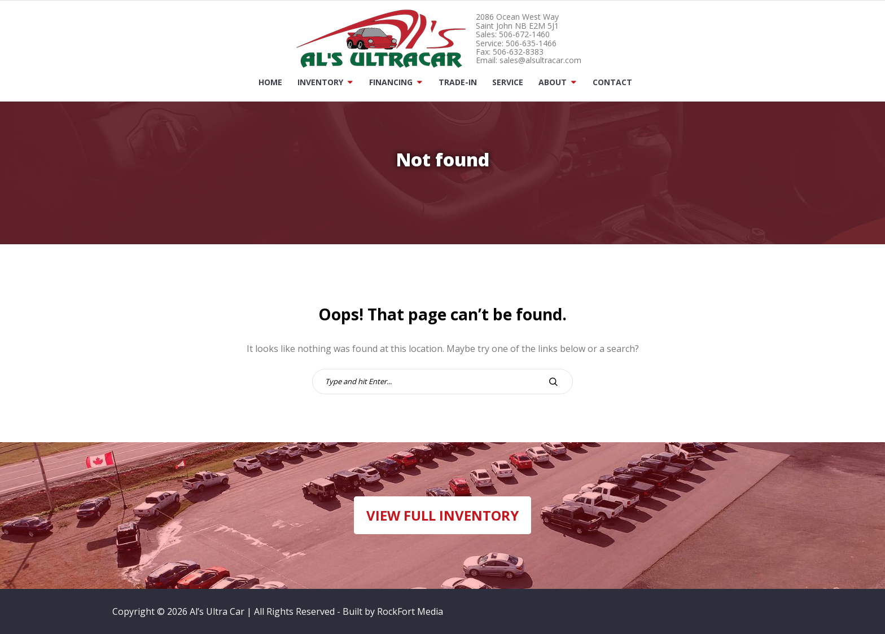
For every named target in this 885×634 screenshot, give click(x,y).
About (552, 82)
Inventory (320, 82)
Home (270, 82)
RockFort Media (410, 611)
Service (507, 82)
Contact (612, 82)
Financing (391, 82)
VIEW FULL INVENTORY (442, 515)
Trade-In (458, 82)
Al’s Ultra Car (217, 611)
